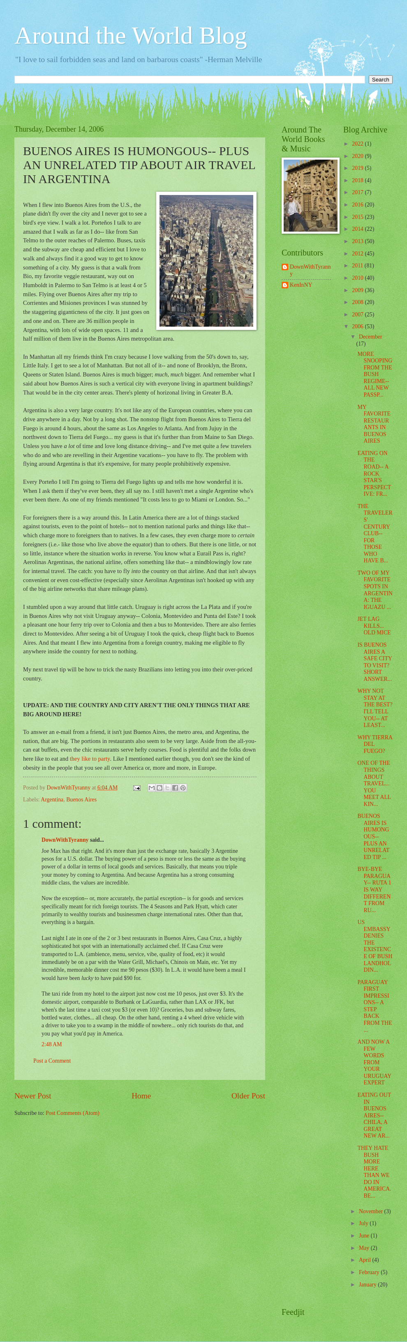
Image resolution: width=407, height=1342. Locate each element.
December (370, 337)
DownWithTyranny (65, 840)
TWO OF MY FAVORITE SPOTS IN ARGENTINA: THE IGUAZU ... (375, 590)
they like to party (90, 758)
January (368, 1285)
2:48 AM (52, 1044)
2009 (358, 290)
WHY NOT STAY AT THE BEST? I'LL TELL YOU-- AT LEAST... (374, 708)
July (364, 1223)
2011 (358, 265)
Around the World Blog (130, 35)
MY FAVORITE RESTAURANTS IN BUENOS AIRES (373, 424)
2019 (358, 168)
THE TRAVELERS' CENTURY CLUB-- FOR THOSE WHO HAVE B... (374, 533)
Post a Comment (52, 1061)
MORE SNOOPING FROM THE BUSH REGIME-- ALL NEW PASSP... (374, 374)
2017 (358, 192)
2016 (358, 205)
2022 (358, 144)
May (365, 1248)
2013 (358, 241)
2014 (358, 229)
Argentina (52, 799)
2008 (358, 302)
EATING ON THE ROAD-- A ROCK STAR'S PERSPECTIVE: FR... (374, 473)
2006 (358, 326)
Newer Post (32, 1095)
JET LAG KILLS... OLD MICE (374, 626)
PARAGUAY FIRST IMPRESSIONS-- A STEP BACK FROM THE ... (374, 1006)
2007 (358, 314)
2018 (358, 180)
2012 (358, 254)
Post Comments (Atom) (72, 1113)
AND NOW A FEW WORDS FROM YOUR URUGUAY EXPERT (374, 1062)
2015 (358, 217)
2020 (358, 156)
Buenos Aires (81, 799)
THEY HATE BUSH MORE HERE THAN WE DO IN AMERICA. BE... (374, 1172)
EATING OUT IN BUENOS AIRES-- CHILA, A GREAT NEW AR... (374, 1115)
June (365, 1236)
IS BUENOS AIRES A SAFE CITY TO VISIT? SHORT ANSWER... (374, 662)
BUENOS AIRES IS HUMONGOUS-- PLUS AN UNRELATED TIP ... (373, 836)
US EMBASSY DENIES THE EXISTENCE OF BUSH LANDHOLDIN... (374, 946)
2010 (358, 278)
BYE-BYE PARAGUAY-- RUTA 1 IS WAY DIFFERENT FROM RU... (374, 889)
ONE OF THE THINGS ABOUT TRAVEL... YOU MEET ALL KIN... (374, 783)
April (365, 1260)
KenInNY (301, 285)
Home (141, 1095)
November (371, 1211)
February (370, 1272)
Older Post (248, 1095)
